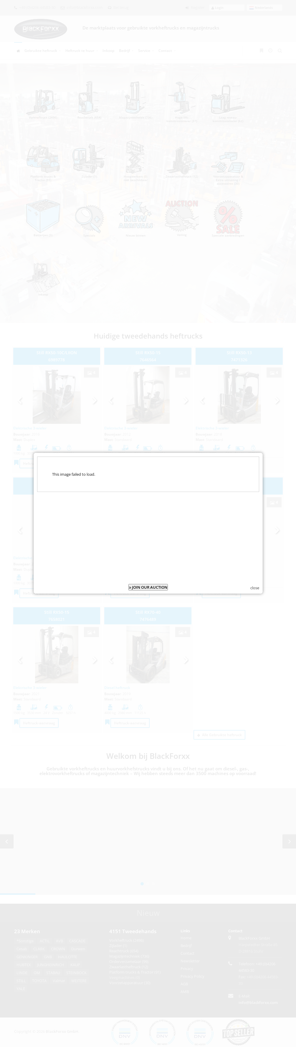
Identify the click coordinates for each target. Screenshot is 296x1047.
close (254, 587)
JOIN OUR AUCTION (148, 587)
